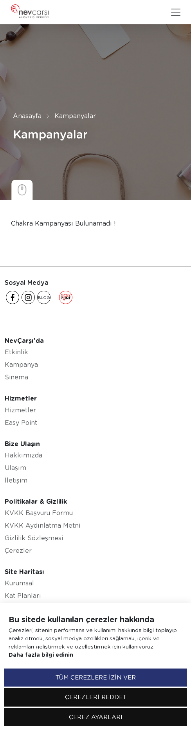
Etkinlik (16, 352)
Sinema (16, 377)
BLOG (44, 297)
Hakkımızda (23, 455)
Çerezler (18, 550)
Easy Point (21, 422)
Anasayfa (27, 116)
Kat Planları (23, 595)
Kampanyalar (75, 116)
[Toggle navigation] (176, 12)
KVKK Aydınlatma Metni (42, 525)
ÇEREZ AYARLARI (96, 717)
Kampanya (21, 364)
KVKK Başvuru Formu (39, 513)
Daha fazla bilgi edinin (41, 655)
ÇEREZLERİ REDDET (95, 697)
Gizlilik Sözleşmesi (34, 538)
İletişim (16, 480)
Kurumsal (19, 583)
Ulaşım (15, 468)
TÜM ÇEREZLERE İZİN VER (96, 677)
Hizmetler (20, 410)
